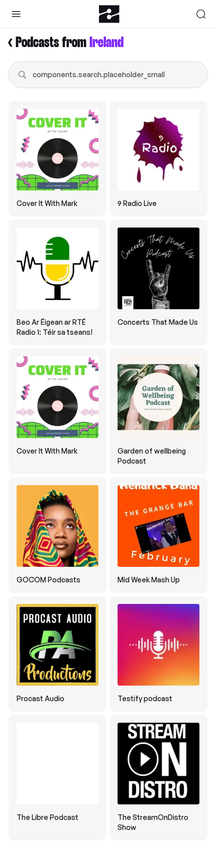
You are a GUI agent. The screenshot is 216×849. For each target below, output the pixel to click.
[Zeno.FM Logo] (109, 14)
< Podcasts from (66, 43)
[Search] (201, 14)
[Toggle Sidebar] (16, 14)
